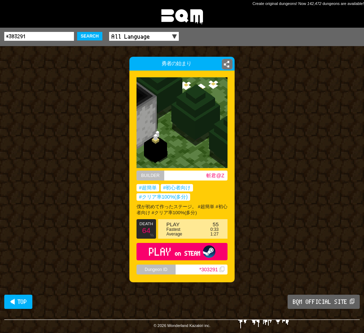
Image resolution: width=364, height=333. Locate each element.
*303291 (211, 269)
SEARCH (90, 36)
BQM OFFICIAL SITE (323, 301)
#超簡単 (148, 187)
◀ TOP (18, 301)
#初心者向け (177, 187)
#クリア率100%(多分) (163, 197)
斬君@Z (215, 175)
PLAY (182, 251)
